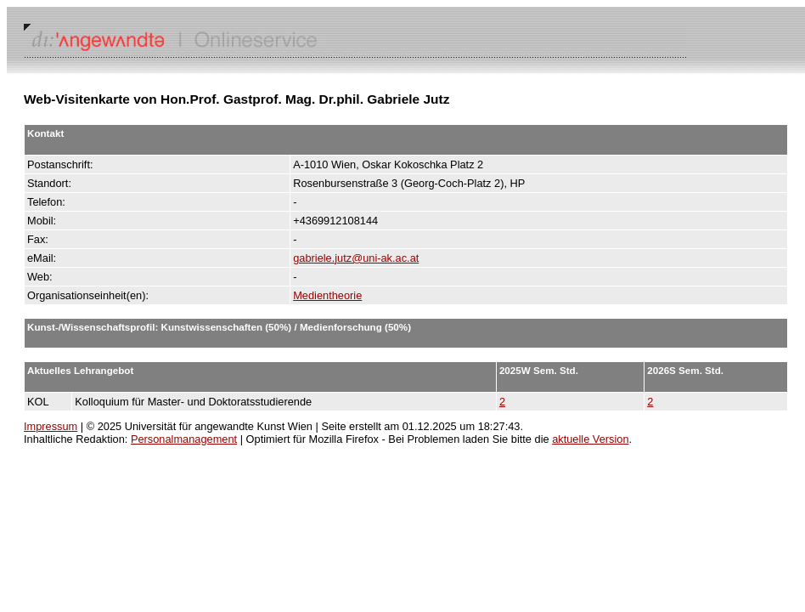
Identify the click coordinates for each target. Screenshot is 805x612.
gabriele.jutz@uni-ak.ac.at (356, 258)
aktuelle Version (590, 439)
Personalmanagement (184, 439)
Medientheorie (327, 295)
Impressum (50, 426)
